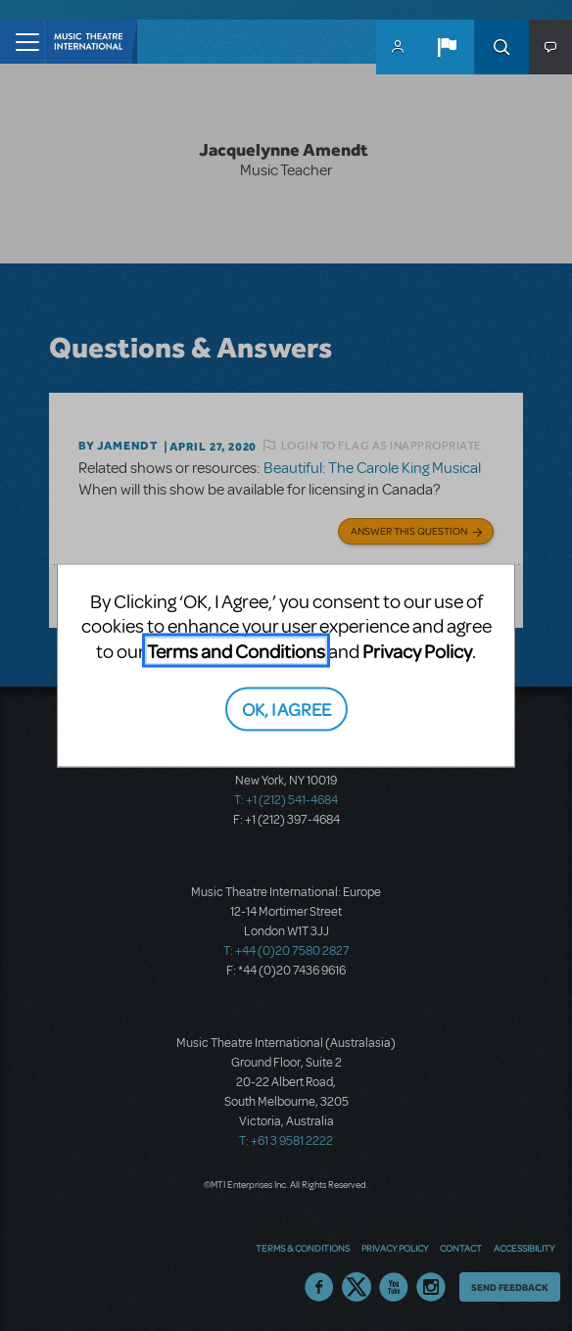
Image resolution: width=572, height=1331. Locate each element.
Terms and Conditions (236, 651)
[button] (446, 47)
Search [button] (501, 47)
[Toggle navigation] (22, 42)
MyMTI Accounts (397, 47)
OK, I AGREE (286, 707)
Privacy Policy (417, 651)
